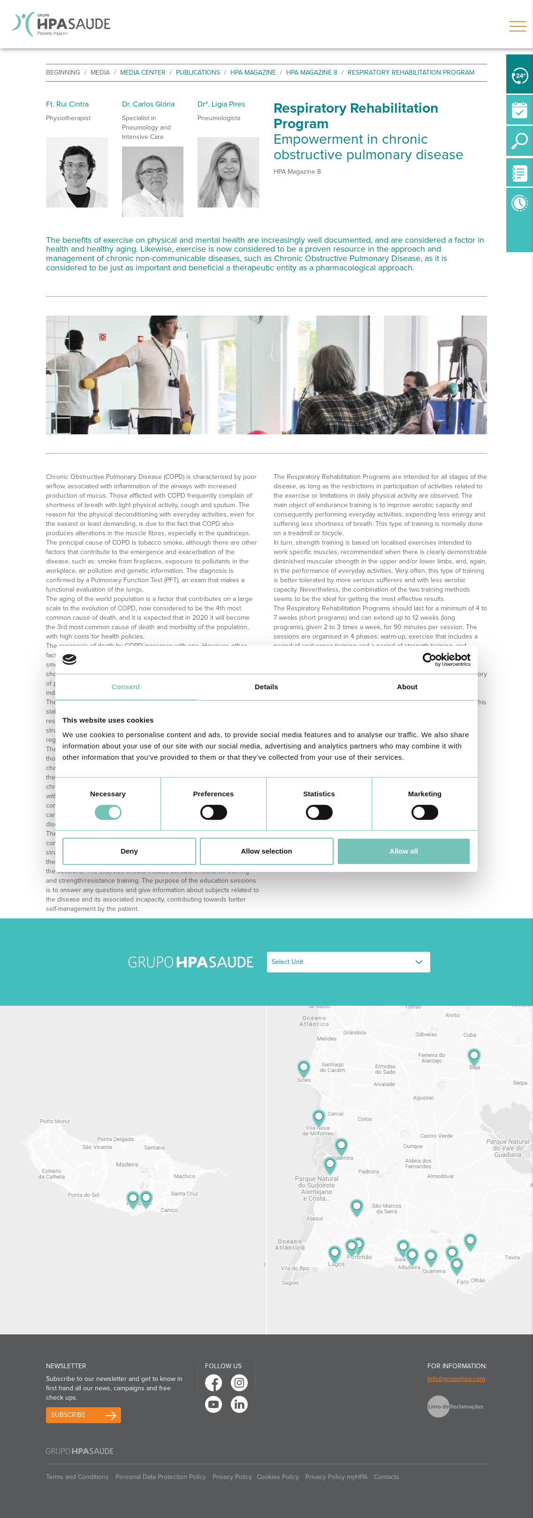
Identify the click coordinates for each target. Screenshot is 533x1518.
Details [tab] (266, 687)
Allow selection (266, 851)
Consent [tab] (126, 687)
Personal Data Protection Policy (160, 1477)
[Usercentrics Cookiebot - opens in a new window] (429, 660)
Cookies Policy (278, 1477)
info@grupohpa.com (456, 1379)
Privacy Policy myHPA (336, 1477)
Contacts (386, 1477)
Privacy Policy (232, 1477)
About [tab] (407, 687)
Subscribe (68, 1415)
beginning (63, 73)
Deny (129, 851)
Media (100, 73)
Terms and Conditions (77, 1477)
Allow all (403, 851)
